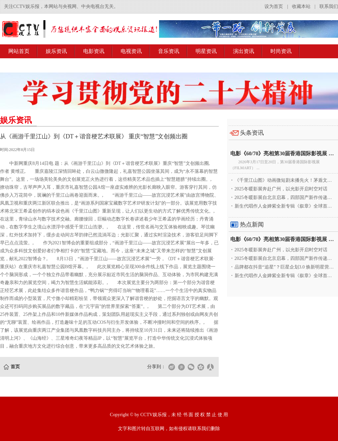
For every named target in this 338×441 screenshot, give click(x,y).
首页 (15, 366)
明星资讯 (206, 51)
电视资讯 (131, 51)
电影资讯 (93, 51)
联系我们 (328, 6)
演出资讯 (243, 51)
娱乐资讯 (56, 51)
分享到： (156, 366)
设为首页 (273, 6)
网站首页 (18, 51)
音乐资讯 (168, 51)
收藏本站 (301, 6)
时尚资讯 (281, 51)
